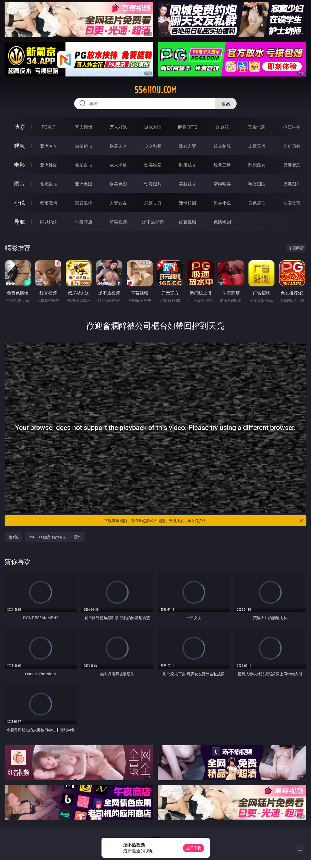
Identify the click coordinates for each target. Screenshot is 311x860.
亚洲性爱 (48, 165)
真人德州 (83, 127)
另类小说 (222, 203)
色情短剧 (222, 222)
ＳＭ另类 (291, 146)
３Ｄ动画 (153, 146)
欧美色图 (118, 184)
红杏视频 (187, 222)
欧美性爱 (153, 165)
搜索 (225, 104)
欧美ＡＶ (118, 146)
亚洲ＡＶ (48, 146)
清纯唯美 (222, 184)
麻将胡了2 (188, 127)
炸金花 (222, 127)
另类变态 (291, 165)
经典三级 (222, 165)
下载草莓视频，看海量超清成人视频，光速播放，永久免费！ (203, 520)
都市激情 (48, 203)
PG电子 (49, 127)
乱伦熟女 (257, 165)
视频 (19, 145)
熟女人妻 (187, 146)
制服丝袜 (187, 165)
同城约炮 (48, 222)
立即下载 (193, 848)
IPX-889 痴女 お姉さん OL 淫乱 (54, 536)
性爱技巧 (291, 203)
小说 (19, 202)
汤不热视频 (153, 222)
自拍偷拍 (83, 146)
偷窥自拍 (48, 184)
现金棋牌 (257, 127)
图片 (19, 183)
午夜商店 (83, 222)
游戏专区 (153, 127)
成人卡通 (118, 165)
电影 (19, 164)
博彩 (19, 126)
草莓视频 (118, 222)
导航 (19, 221)
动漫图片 (153, 184)
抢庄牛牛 (291, 127)
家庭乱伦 (83, 203)
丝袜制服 (222, 146)
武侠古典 (153, 203)
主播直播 (257, 146)
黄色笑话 (257, 203)
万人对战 (118, 127)
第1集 (13, 536)
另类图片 (291, 184)
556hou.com (155, 89)
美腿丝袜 (187, 184)
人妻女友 (118, 203)
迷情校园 (187, 203)
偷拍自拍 (83, 165)
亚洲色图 (83, 184)
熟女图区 (257, 184)
